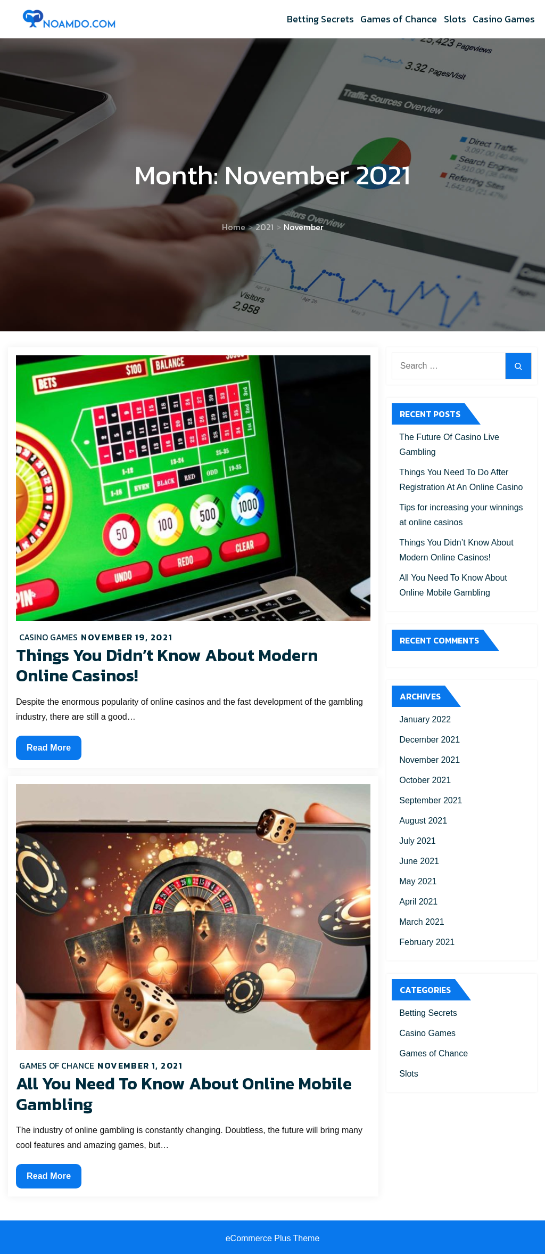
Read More (48, 750)
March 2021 (421, 921)
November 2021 (429, 759)
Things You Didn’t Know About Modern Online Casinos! (167, 665)
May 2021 (417, 881)
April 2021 (418, 901)
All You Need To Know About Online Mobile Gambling (184, 1094)
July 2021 (417, 840)
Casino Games (504, 19)
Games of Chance (398, 19)
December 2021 (429, 739)
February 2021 (427, 942)
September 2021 (430, 800)
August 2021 (423, 820)
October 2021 (425, 780)
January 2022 (425, 719)
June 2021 (419, 861)
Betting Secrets (320, 19)
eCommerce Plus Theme (273, 1238)
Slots (455, 19)
